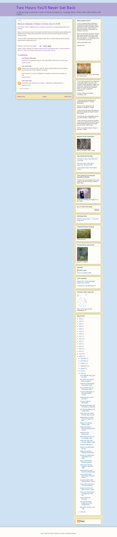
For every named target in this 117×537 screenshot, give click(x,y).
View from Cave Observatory (84, 433)
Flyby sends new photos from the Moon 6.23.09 (87, 414)
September (83, 366)
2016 (80, 339)
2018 (80, 334)
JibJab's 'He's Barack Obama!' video (86, 423)
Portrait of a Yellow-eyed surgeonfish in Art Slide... (87, 456)
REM (25, 50)
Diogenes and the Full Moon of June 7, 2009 (87, 488)
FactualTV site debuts (86, 444)
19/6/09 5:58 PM (26, 77)
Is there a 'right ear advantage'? (85, 402)
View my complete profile (84, 273)
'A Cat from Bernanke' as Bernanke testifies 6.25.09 (87, 393)
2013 (80, 346)
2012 (80, 349)
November (83, 361)
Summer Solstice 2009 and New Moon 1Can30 (87, 480)
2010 (80, 354)
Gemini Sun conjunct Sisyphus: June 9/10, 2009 (86, 466)
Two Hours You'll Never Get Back (45, 7)
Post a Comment (24, 88)
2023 (80, 324)
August (82, 368)
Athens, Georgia (40, 27)
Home (45, 96)
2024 (80, 321)
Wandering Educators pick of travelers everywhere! (87, 406)
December (83, 358)
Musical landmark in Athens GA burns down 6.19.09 (87, 428)
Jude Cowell (25, 66)
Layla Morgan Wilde (27, 58)
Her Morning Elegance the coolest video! (87, 410)
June (82, 373)
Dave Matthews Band (53, 48)
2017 (80, 336)
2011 (80, 351)
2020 (80, 329)
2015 (80, 341)
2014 (80, 343)
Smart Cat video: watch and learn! (86, 398)
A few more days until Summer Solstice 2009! (87, 441)
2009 (80, 356)
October (82, 363)
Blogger (74, 533)
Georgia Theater (24, 27)
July (81, 371)
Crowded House (42, 48)
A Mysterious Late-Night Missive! (86, 285)
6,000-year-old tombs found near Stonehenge (87, 471)
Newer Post (21, 96)
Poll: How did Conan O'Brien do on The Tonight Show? (86, 503)
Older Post (67, 96)
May (81, 512)
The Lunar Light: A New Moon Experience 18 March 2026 (85, 164)
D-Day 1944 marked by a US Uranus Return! (87, 484)
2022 (80, 326)
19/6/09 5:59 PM (26, 85)
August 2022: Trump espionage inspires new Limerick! (86, 282)
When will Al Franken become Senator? (86, 461)
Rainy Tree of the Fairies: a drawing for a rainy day (87, 493)
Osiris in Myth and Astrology (85, 498)
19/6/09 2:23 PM (26, 62)
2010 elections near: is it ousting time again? (87, 388)
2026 (80, 319)
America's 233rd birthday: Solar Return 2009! (87, 384)
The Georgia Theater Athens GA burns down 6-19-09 (41, 50)
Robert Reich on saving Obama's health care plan (87, 419)
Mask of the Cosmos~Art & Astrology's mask (87, 437)
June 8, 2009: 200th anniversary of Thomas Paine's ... (87, 476)
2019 (80, 331)
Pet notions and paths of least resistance (87, 380)
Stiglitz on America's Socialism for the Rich (87, 451)
